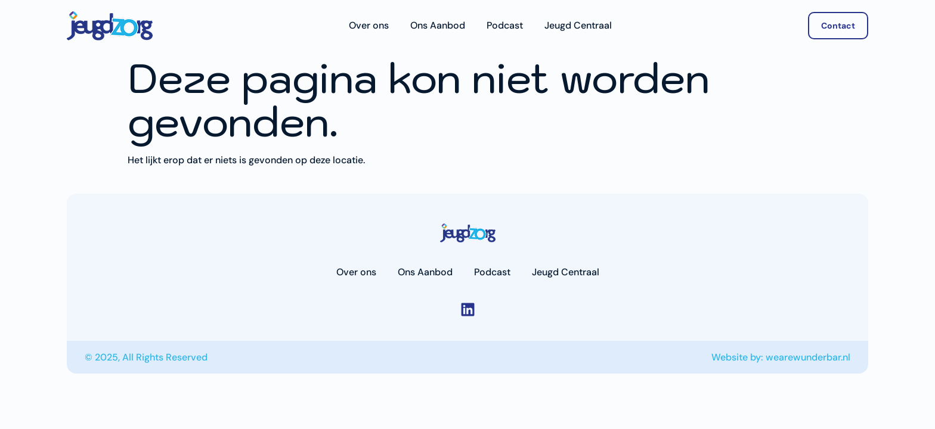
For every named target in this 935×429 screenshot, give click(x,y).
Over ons (369, 26)
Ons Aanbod (437, 26)
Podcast (505, 26)
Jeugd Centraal (578, 26)
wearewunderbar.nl (808, 357)
